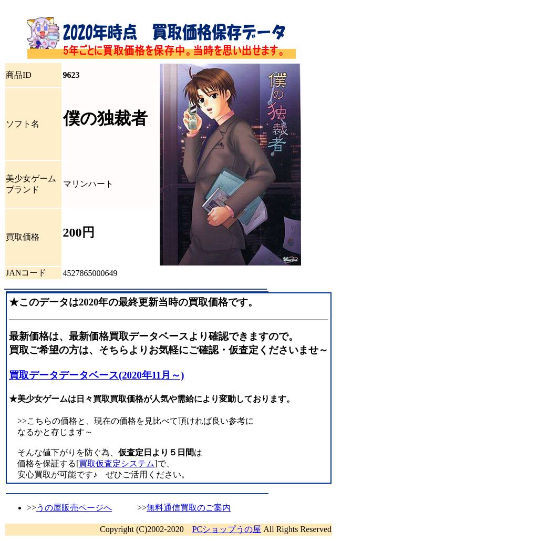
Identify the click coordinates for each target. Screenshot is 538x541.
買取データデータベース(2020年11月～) (96, 375)
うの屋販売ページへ (74, 507)
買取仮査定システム (116, 463)
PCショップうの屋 (227, 529)
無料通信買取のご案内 (189, 507)
